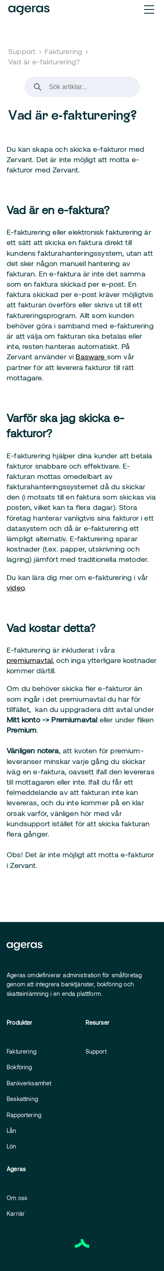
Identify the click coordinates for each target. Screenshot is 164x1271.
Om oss (17, 1197)
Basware (91, 356)
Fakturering (63, 51)
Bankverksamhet (29, 1083)
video (15, 587)
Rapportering (24, 1114)
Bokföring (19, 1067)
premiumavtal (29, 660)
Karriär (16, 1213)
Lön (12, 1146)
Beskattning (22, 1098)
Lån (12, 1130)
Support (22, 51)
